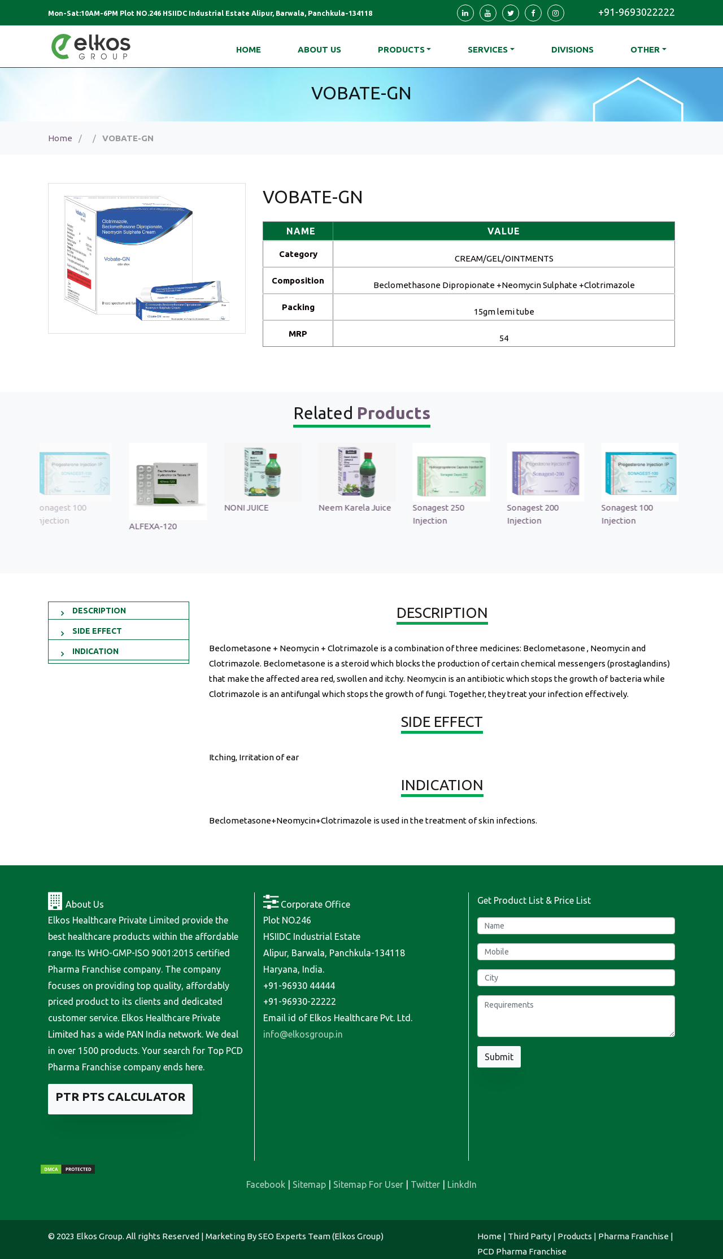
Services (488, 49)
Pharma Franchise (633, 1236)
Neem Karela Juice (359, 507)
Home (60, 138)
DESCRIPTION (99, 610)
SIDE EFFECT (97, 630)
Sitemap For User (368, 1184)
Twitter (425, 1184)
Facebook (265, 1184)
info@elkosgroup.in (303, 1034)
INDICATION (95, 651)
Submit (499, 1057)
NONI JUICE (251, 507)
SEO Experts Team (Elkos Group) (321, 1236)
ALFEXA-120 (157, 526)
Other (645, 49)
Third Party (529, 1236)
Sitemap (309, 1184)
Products (401, 49)
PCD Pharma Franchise (522, 1251)
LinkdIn (462, 1184)
